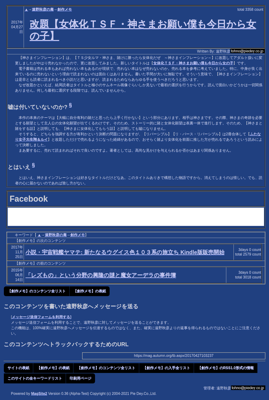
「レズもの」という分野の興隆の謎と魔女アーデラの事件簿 (100, 275)
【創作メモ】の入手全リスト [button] (166, 368)
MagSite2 (39, 393)
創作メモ (64, 9)
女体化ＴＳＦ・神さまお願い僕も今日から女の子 (193, 63)
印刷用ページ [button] (80, 378)
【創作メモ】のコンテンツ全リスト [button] (37, 291)
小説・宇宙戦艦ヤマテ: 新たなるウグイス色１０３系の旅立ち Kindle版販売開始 (124, 252)
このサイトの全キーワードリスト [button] (35, 378)
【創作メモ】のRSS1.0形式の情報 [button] (226, 368)
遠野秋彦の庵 (43, 9)
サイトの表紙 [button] (18, 368)
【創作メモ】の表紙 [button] (89, 291)
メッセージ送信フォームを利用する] (41, 317)
